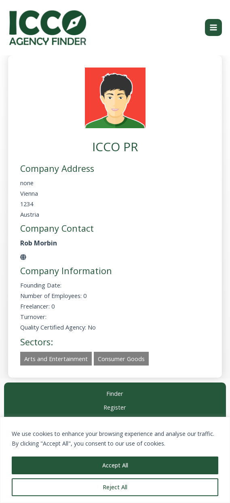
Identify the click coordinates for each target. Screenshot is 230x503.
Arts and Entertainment (56, 359)
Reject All (115, 487)
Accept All (115, 465)
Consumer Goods (121, 359)
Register (114, 408)
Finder (114, 394)
